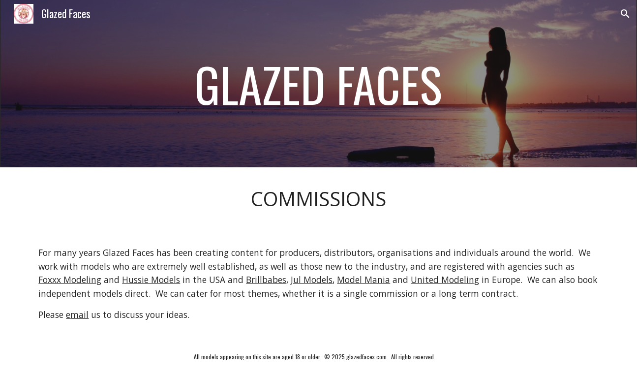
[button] (625, 14)
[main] (319, 83)
